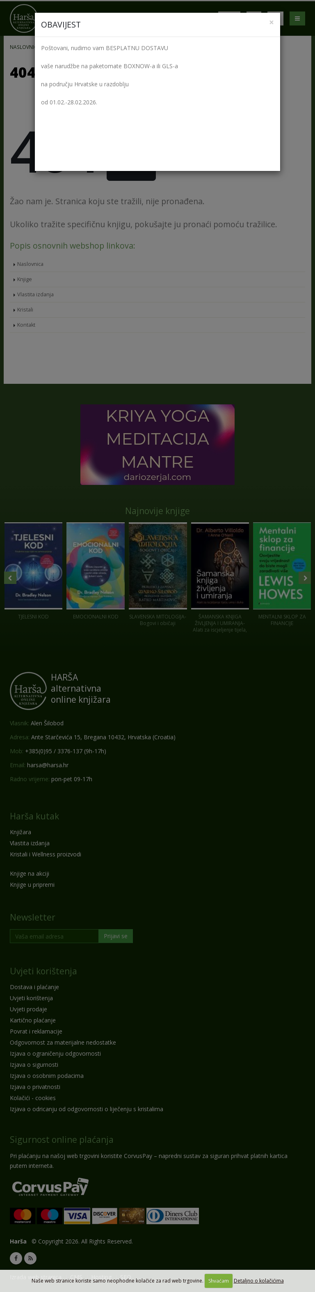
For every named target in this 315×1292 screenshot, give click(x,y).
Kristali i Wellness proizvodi (45, 854)
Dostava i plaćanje (34, 987)
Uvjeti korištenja (43, 971)
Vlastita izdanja (35, 294)
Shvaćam (218, 1280)
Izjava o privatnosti (35, 1087)
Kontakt (26, 324)
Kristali (25, 309)
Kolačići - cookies (33, 1098)
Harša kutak (34, 816)
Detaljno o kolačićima (259, 1280)
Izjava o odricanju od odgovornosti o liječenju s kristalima (86, 1109)
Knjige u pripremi (32, 884)
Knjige (24, 279)
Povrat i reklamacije (36, 1031)
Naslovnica (25, 47)
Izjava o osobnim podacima (47, 1076)
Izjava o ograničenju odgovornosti (55, 1053)
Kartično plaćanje (33, 1020)
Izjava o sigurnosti (34, 1064)
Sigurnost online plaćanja (62, 1139)
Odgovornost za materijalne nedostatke (63, 1042)
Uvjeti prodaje (28, 1009)
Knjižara (20, 832)
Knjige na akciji (29, 873)
